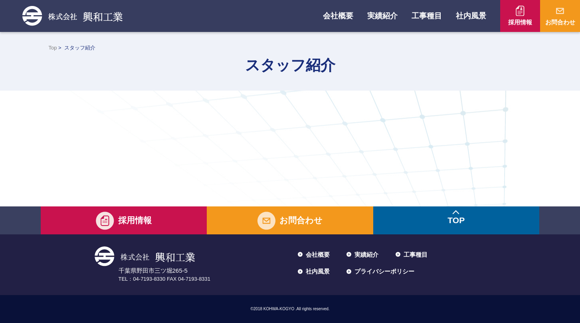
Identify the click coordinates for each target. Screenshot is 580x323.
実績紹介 (382, 16)
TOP (456, 220)
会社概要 (338, 16)
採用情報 (520, 22)
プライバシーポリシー (384, 271)
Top (53, 48)
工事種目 (427, 16)
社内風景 (471, 16)
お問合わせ (560, 22)
